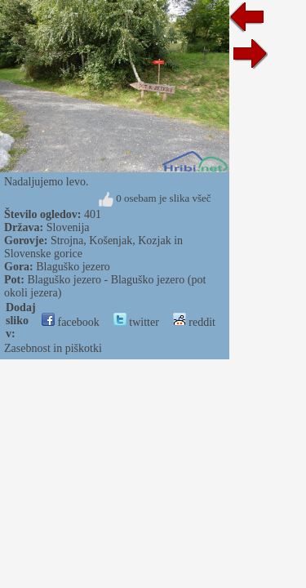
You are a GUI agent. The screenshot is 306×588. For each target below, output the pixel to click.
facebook (71, 322)
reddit (194, 322)
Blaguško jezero (73, 267)
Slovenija (68, 227)
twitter (136, 322)
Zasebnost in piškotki (53, 348)
